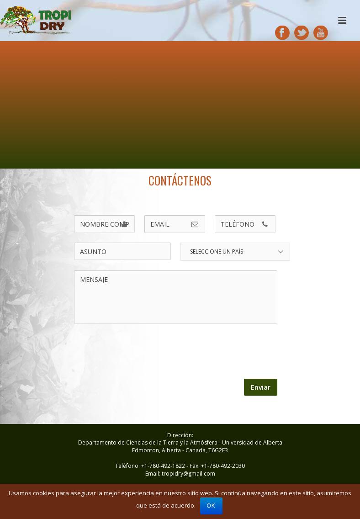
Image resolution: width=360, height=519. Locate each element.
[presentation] (143, 352)
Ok (211, 506)
